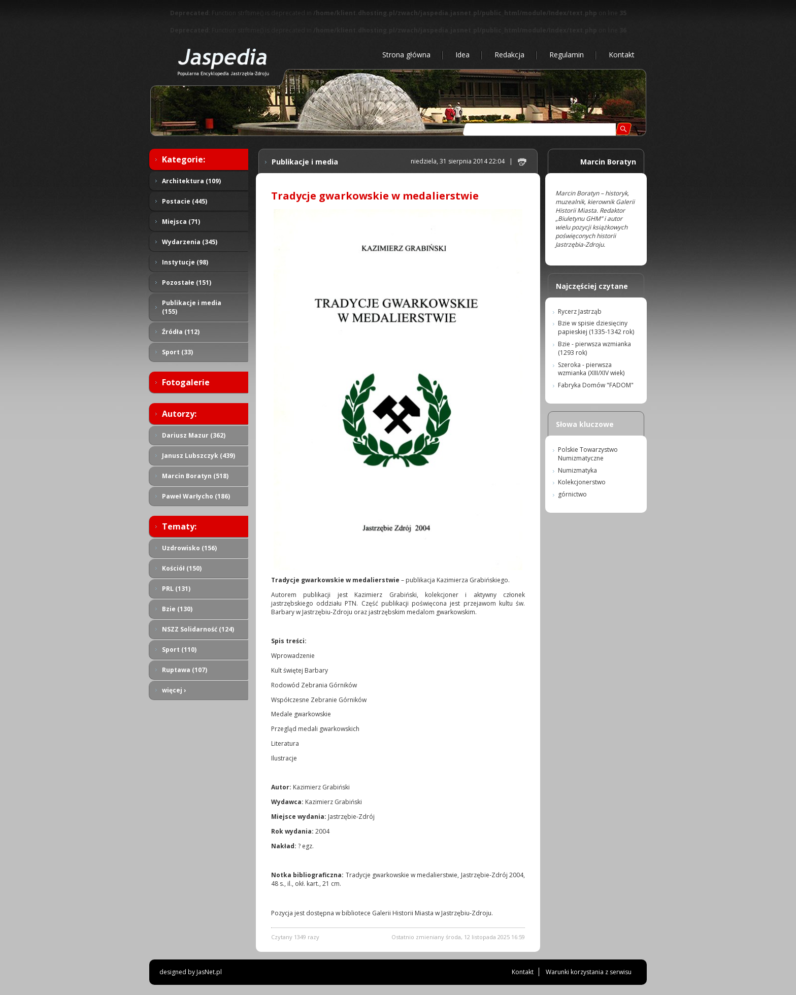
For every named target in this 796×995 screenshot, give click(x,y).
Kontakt (622, 54)
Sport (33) (177, 352)
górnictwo (572, 494)
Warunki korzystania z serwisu (589, 972)
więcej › (174, 690)
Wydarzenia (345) (189, 242)
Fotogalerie (186, 382)
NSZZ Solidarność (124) (198, 629)
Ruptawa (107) (184, 670)
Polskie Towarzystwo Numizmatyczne (588, 453)
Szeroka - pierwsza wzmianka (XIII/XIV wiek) (591, 369)
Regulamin (566, 54)
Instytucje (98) (185, 262)
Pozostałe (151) (186, 282)
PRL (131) (176, 588)
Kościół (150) (182, 568)
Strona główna (406, 54)
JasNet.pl (209, 972)
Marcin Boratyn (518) (195, 476)
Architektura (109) (191, 181)
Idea (462, 54)
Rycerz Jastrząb (580, 311)
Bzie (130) (177, 609)
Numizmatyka (577, 470)
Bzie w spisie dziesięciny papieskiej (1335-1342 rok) (596, 327)
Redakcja (509, 54)
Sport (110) (179, 649)
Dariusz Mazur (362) (193, 435)
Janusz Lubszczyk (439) (198, 455)
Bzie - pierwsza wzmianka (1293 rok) (594, 348)
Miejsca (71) (181, 221)
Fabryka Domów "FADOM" (596, 385)
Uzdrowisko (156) (189, 548)
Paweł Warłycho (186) (196, 496)
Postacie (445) (184, 201)
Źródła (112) (181, 331)
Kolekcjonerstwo (582, 482)
